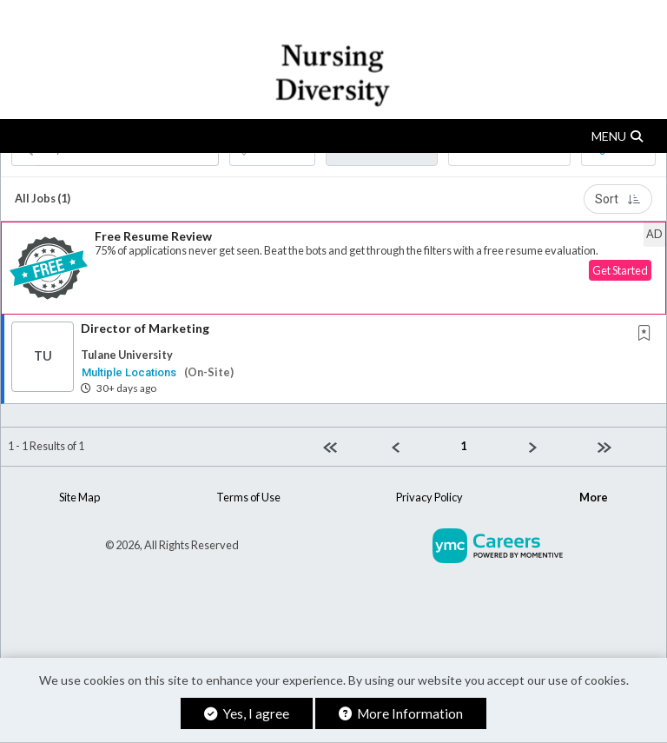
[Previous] (419, 447)
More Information (401, 713)
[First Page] (350, 447)
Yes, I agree (246, 713)
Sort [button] (618, 199)
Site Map (79, 497)
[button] (333, 136)
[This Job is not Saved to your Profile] (648, 334)
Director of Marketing (145, 328)
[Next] (556, 447)
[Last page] (625, 447)
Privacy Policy (429, 497)
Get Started (620, 270)
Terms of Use (248, 497)
